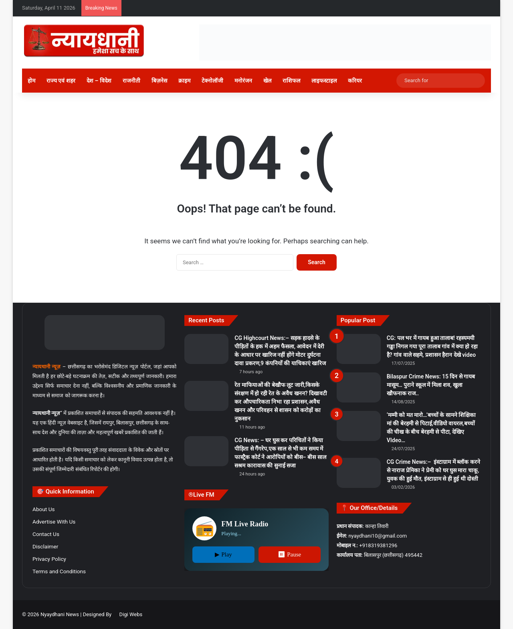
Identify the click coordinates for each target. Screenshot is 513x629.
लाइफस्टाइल (324, 80)
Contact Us (45, 534)
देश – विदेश (99, 80)
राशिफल (291, 80)
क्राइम (184, 80)
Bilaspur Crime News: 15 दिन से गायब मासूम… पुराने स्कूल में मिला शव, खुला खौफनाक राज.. (431, 384)
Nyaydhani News (59, 614)
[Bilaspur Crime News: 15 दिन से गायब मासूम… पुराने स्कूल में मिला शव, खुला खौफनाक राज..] (359, 387)
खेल (267, 80)
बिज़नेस (159, 80)
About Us (43, 509)
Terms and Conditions (59, 571)
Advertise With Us (53, 521)
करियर (355, 80)
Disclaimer (45, 546)
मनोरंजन (243, 80)
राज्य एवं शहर (60, 80)
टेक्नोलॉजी (212, 80)
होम (31, 80)
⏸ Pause (289, 554)
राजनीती (131, 80)
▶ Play (223, 554)
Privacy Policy (49, 559)
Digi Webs (131, 614)
